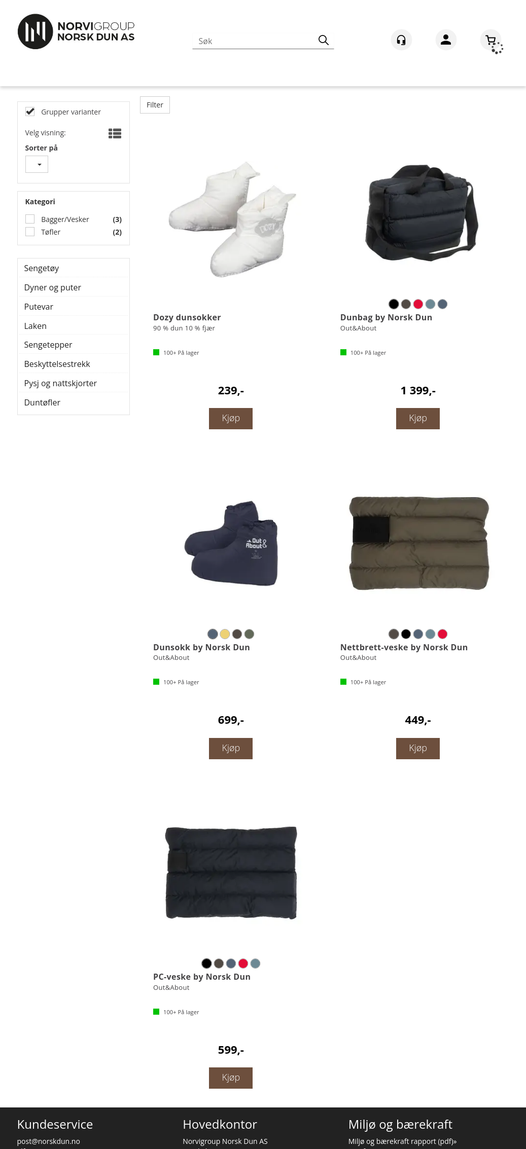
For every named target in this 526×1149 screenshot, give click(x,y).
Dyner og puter (52, 287)
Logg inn (446, 41)
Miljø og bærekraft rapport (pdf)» (402, 1141)
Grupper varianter (70, 112)
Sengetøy (41, 268)
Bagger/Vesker (64, 219)
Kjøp (231, 418)
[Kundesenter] (401, 40)
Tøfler (50, 232)
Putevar (39, 306)
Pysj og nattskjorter (60, 383)
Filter (155, 104)
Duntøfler (42, 402)
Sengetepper (48, 344)
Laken (35, 325)
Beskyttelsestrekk (57, 363)
